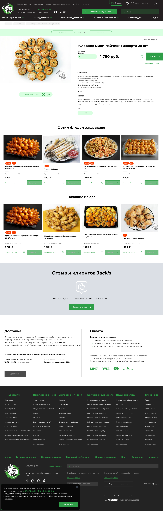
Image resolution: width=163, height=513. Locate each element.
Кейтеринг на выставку (96, 437)
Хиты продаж (134, 18)
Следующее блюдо (99, 32)
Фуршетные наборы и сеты (127, 402)
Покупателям (12, 397)
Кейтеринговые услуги (100, 397)
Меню (8, 459)
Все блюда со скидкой (42, 424)
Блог (78, 4)
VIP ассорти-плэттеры (67, 437)
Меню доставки (41, 18)
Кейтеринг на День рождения (99, 406)
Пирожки (37, 433)
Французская (150, 415)
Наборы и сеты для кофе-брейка (129, 411)
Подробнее (13, 376)
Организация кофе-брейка (98, 411)
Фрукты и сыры (65, 415)
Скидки (154, 18)
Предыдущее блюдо (64, 32)
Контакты (85, 4)
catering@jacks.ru (111, 480)
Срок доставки (10, 415)
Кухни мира (151, 397)
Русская (148, 402)
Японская (149, 433)
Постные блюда (122, 442)
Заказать (143, 56)
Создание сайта (110, 498)
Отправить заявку (51, 459)
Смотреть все (38, 446)
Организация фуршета (96, 402)
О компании (38, 4)
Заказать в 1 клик (143, 64)
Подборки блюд (125, 397)
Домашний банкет (123, 420)
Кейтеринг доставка (71, 18)
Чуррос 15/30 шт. (54, 168)
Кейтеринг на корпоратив (97, 420)
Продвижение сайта (125, 498)
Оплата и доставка (24, 4)
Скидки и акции (11, 428)
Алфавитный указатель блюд (16, 437)
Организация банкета (96, 442)
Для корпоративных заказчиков (18, 442)
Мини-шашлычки (66, 428)
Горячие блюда (39, 442)
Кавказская (150, 406)
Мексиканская (151, 424)
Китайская (149, 428)
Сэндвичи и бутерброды (68, 424)
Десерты (62, 420)
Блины (35, 415)
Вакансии (137, 459)
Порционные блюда (124, 424)
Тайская (148, 442)
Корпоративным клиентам (63, 4)
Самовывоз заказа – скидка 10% (17, 433)
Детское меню (122, 428)
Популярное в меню (44, 397)
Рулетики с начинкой (41, 428)
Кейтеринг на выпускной (97, 415)
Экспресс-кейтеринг (70, 397)
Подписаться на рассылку (118, 486)
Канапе (62, 402)
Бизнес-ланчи (122, 433)
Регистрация (146, 3)
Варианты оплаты (12, 424)
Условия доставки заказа (55, 361)
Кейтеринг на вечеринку (97, 428)
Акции (48, 4)
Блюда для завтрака (124, 437)
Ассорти (119, 406)
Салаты (36, 437)
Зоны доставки (10, 406)
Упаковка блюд (11, 420)
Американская (151, 420)
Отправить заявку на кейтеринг (102, 12)
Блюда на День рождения (43, 411)
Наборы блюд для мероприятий (72, 442)
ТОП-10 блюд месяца (41, 406)
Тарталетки (63, 406)
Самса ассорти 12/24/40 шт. (137, 238)
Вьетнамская (150, 437)
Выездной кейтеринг (104, 18)
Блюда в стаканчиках (124, 415)
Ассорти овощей (65, 433)
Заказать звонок (44, 9)
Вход (137, 3)
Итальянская (150, 411)
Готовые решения (11, 18)
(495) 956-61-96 (23, 9)
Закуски (62, 411)
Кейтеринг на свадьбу (96, 433)
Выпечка (36, 420)
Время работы (10, 411)
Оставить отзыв (151, 40)
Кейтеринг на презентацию (98, 424)
